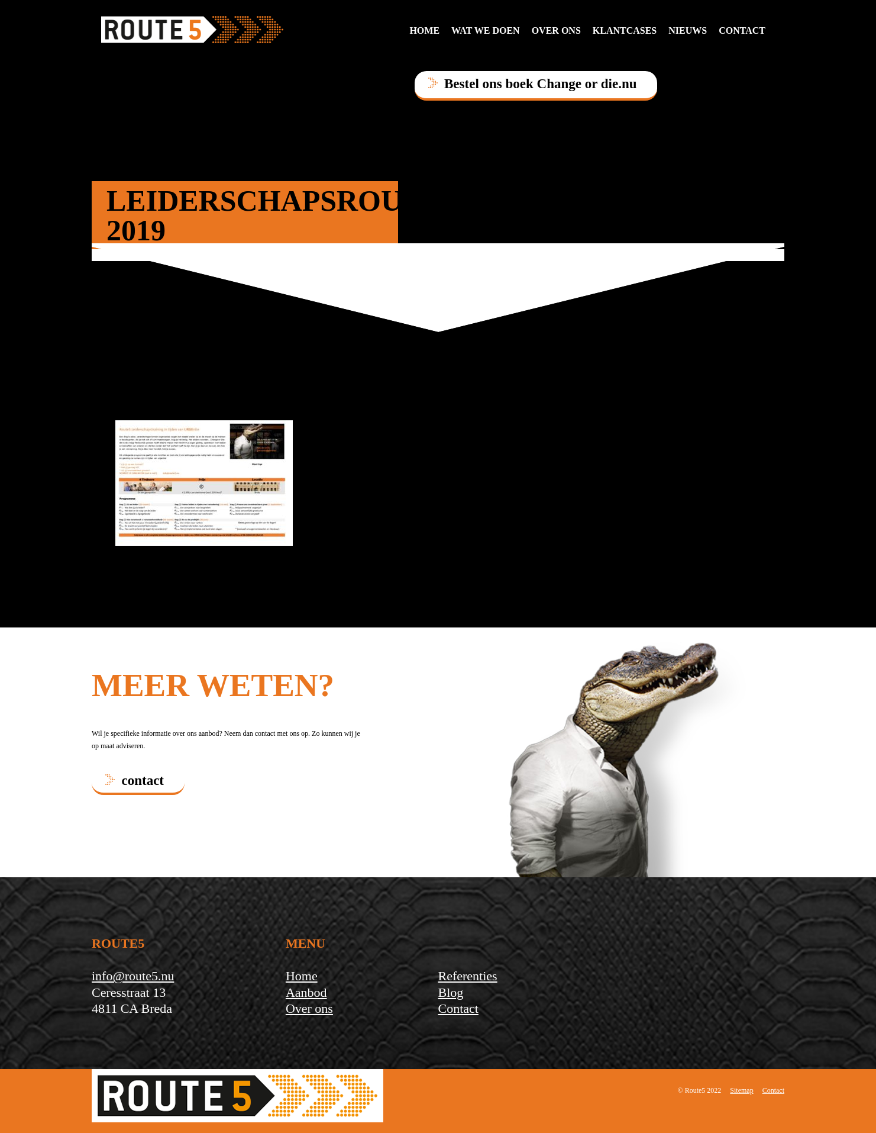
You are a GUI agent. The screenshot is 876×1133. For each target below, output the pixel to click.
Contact (458, 1008)
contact (742, 30)
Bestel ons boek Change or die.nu (540, 83)
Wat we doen (485, 30)
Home (424, 30)
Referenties (467, 975)
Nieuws (687, 30)
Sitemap (741, 1090)
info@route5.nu (133, 975)
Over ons (556, 30)
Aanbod (306, 992)
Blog (450, 992)
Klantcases (625, 30)
